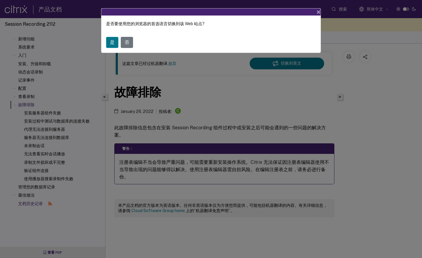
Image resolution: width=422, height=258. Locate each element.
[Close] (318, 12)
